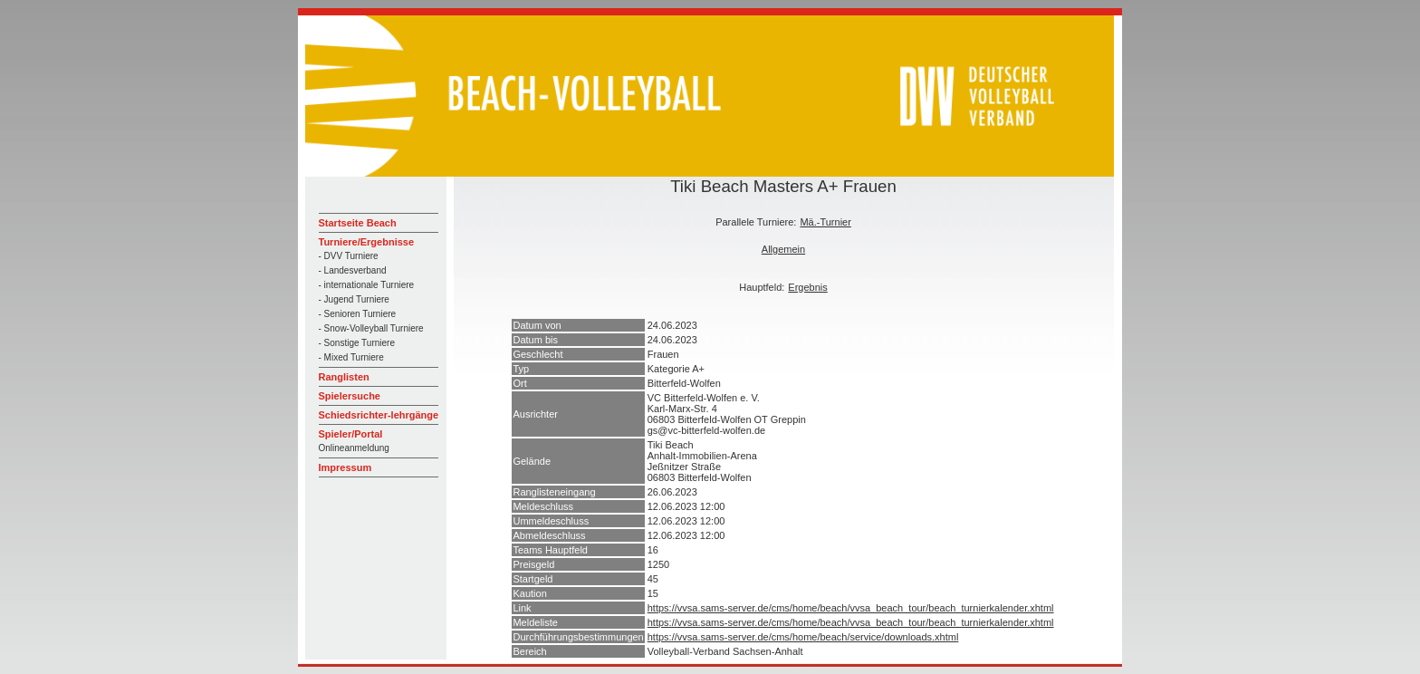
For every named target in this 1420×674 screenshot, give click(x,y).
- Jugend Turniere (354, 299)
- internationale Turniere (367, 285)
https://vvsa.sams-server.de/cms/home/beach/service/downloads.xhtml (803, 636)
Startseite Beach (358, 222)
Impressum (345, 467)
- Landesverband (353, 270)
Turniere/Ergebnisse (367, 241)
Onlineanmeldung (354, 448)
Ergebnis (807, 287)
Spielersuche (349, 395)
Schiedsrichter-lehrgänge (379, 414)
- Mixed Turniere (351, 357)
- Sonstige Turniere (357, 343)
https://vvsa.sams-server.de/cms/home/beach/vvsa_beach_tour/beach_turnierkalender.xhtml (851, 607)
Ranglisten (344, 376)
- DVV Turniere (349, 256)
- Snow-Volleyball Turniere (371, 328)
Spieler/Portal (351, 433)
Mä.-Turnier (825, 222)
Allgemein (783, 249)
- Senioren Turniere (358, 314)
